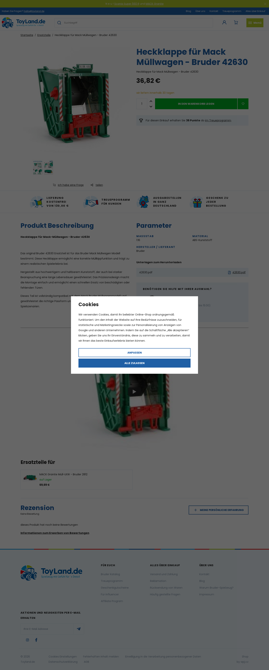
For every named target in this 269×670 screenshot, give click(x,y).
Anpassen (134, 353)
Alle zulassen (134, 363)
